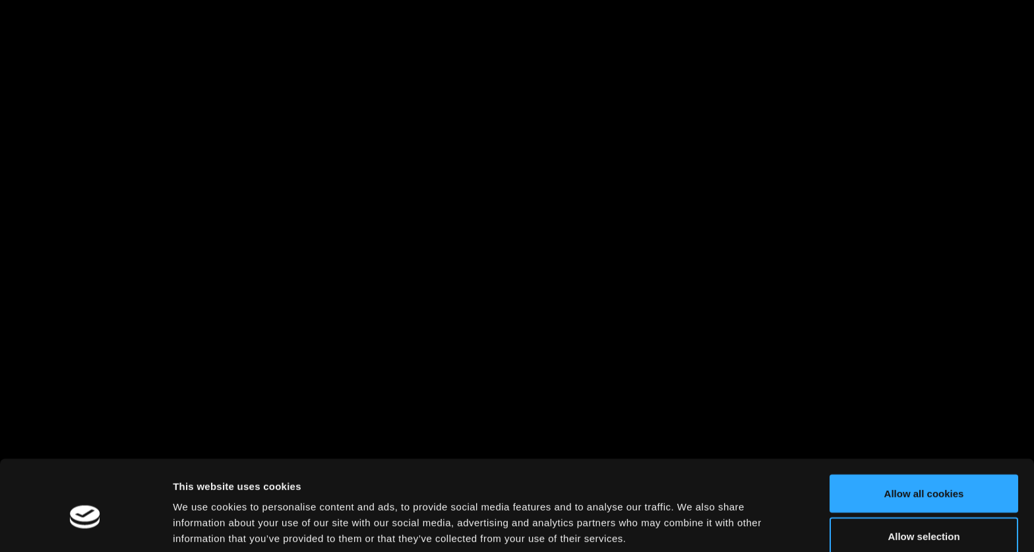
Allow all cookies (924, 430)
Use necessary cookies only (924, 516)
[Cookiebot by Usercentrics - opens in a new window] (85, 526)
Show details (692, 518)
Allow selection (923, 474)
